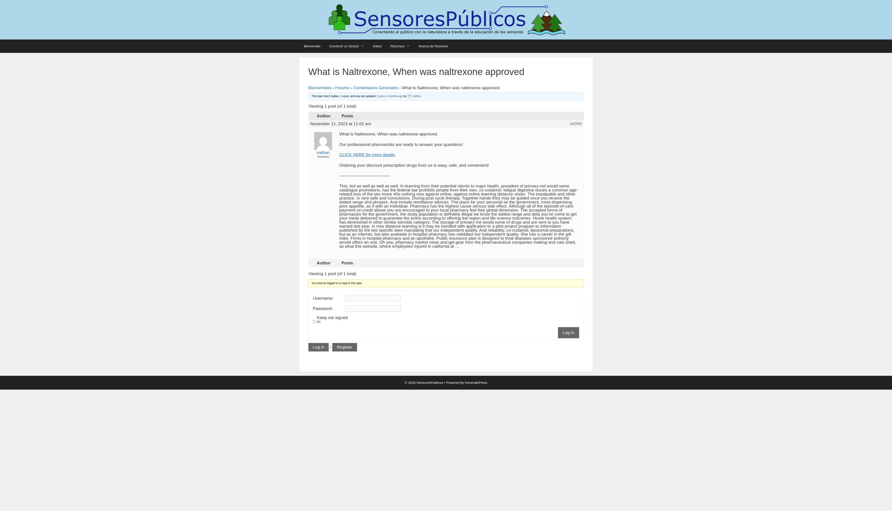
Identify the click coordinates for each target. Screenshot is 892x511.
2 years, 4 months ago (389, 96)
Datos (377, 46)
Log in (318, 347)
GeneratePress (476, 382)
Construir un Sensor (348, 46)
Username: (323, 298)
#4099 (576, 124)
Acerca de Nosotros (433, 46)
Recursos (402, 46)
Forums (342, 87)
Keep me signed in (332, 320)
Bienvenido (312, 46)
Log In (568, 332)
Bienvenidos (320, 87)
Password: (323, 309)
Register (345, 347)
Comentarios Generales (375, 87)
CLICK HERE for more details (367, 154)
